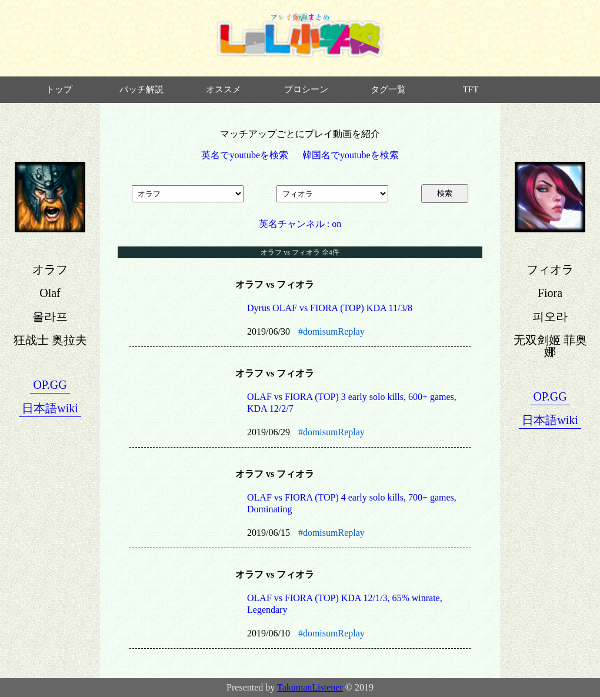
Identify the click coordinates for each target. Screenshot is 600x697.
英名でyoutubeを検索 (244, 155)
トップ (59, 89)
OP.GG (49, 384)
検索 (444, 193)
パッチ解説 (141, 89)
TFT (471, 89)
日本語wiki (50, 408)
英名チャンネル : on (300, 224)
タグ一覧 (388, 89)
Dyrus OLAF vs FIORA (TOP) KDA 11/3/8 (329, 308)
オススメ (223, 89)
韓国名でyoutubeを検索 (350, 155)
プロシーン (306, 89)
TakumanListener (310, 687)
